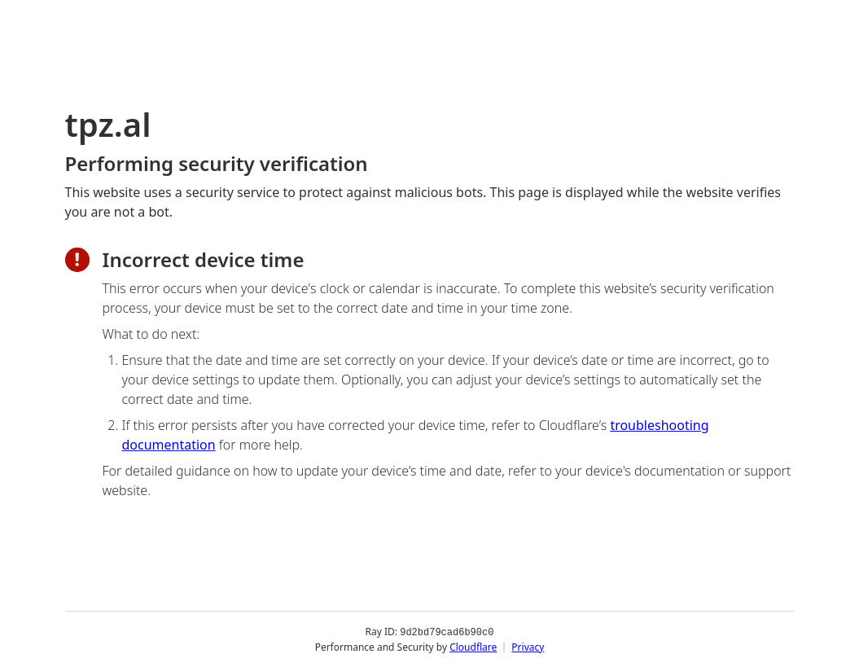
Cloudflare (473, 646)
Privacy (527, 646)
